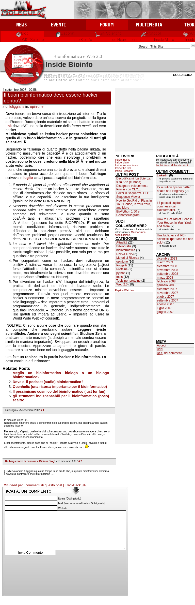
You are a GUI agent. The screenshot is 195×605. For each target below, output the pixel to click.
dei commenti (169, 353)
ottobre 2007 (165, 296)
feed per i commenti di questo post (33, 485)
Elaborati (65, 33)
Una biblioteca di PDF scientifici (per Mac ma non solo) (175, 239)
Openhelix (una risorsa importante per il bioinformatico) (60, 387)
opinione (36, 106)
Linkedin (162, 175)
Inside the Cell (123, 168)
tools (119, 277)
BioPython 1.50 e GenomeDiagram (127, 213)
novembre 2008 (167, 270)
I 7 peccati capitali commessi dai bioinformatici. (169, 206)
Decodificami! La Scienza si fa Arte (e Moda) (133, 180)
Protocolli (151, 33)
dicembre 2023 (167, 258)
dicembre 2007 (167, 289)
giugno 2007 (165, 312)
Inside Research (124, 171)
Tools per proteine (128, 280)
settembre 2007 (167, 300)
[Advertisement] (154, 120)
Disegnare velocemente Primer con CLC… (132, 187)
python (120, 273)
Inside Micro (164, 39)
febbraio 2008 (166, 281)
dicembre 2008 (167, 266)
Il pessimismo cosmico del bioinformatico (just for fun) (59, 391)
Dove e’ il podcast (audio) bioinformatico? (48, 382)
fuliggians (16, 106)
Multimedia (149, 25)
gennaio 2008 (166, 285)
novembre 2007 (167, 293)
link (9, 126)
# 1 (42, 410)
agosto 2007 (165, 304)
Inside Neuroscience (123, 39)
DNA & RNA (124, 254)
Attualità (121, 242)
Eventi (58, 25)
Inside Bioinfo (81, 39)
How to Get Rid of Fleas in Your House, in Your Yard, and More (134, 204)
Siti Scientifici (108, 33)
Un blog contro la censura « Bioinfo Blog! (30, 461)
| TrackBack (75, 485)
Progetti (121, 265)
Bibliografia (123, 246)
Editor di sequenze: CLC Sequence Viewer (132, 195)
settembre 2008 (167, 274)
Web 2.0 (121, 284)
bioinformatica (125, 250)
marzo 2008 (165, 277)
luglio (28, 178)
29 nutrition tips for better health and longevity (174, 189)
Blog (22, 33)
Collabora (182, 75)
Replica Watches (124, 290)
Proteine (122, 269)
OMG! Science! (32, 39)
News (21, 25)
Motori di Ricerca (127, 258)
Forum (107, 25)
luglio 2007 (164, 308)
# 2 (80, 461)
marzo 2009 (165, 262)
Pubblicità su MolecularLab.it (172, 165)
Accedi (161, 345)
